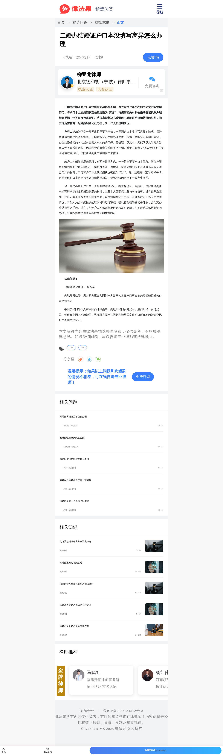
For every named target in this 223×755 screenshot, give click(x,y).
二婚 (72, 131)
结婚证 (79, 131)
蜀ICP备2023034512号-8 (123, 711)
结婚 (67, 142)
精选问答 (104, 8)
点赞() (153, 57)
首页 (61, 22)
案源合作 (87, 711)
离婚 (72, 153)
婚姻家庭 (102, 22)
